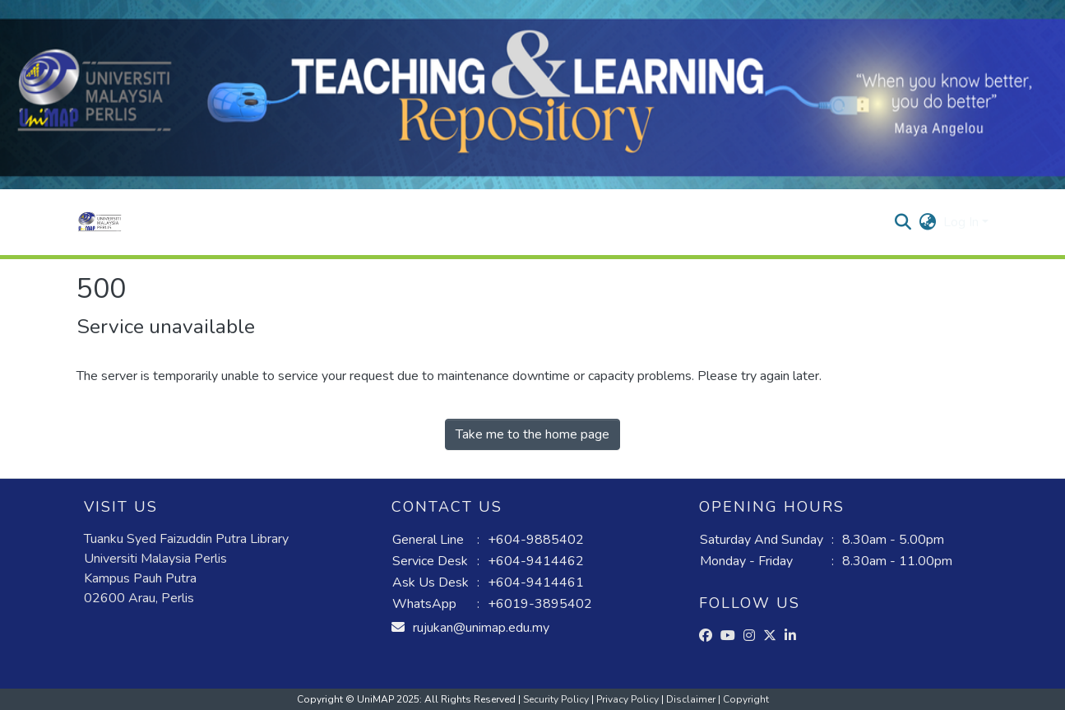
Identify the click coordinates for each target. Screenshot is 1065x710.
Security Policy (557, 699)
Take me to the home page (532, 434)
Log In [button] (962, 222)
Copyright (746, 699)
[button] (99, 222)
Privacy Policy (628, 699)
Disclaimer (692, 699)
